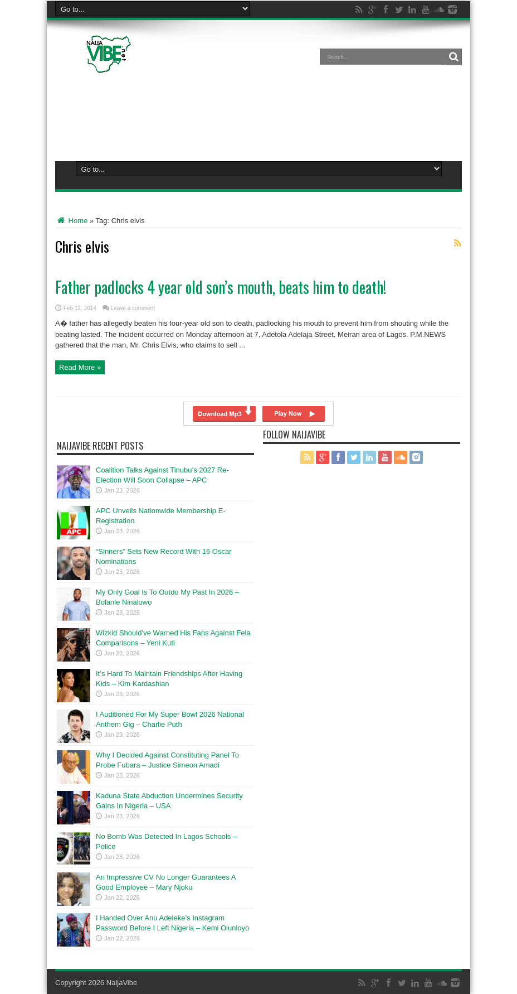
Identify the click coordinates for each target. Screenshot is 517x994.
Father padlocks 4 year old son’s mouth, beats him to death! (220, 287)
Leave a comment (133, 308)
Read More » (80, 367)
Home (71, 220)
